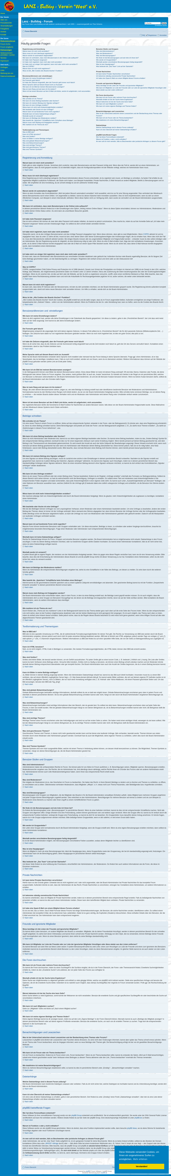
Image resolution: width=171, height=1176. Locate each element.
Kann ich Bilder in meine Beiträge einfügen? (38, 138)
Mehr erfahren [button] (140, 1159)
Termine (3, 58)
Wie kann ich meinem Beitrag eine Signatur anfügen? (41, 103)
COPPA (146, 234)
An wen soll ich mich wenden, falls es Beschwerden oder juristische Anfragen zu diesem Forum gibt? (130, 141)
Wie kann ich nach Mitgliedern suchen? (109, 104)
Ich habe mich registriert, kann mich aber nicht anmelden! (42, 62)
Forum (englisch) (6, 47)
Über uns (3, 20)
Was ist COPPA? (28, 66)
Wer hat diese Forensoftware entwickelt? (110, 137)
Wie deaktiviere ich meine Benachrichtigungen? (112, 120)
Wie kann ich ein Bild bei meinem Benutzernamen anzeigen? (43, 87)
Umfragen (4, 67)
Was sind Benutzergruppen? (106, 55)
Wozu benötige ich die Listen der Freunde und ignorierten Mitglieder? (120, 85)
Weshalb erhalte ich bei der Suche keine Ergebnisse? (114, 99)
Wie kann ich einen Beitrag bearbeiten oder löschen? (41, 101)
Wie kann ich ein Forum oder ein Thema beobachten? (114, 118)
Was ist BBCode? (29, 132)
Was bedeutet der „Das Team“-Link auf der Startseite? (114, 66)
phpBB (87, 1171)
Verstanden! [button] (141, 1166)
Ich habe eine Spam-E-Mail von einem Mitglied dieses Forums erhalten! (120, 78)
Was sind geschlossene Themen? (34, 147)
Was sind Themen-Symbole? (32, 149)
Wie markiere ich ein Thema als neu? (35, 124)
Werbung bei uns (6, 73)
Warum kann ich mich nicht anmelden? (36, 51)
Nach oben (29, 170)
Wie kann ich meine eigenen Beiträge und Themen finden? (116, 106)
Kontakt (3, 35)
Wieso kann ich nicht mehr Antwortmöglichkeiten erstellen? (43, 107)
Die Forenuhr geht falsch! (31, 80)
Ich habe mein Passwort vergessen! (35, 60)
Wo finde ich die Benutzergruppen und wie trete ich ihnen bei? (117, 58)
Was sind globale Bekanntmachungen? (36, 141)
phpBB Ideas (132, 1128)
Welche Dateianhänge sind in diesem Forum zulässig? (114, 127)
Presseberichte (6, 23)
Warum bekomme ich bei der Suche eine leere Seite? (114, 102)
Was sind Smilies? (29, 136)
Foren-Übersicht (31, 31)
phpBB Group (76, 1115)
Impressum (4, 61)
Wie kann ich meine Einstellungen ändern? (37, 78)
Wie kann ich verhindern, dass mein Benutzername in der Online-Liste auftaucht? (50, 58)
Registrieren (152, 35)
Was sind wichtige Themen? (32, 145)
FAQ (143, 35)
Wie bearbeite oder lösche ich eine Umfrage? (38, 109)
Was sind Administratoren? (105, 51)
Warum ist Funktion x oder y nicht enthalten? (111, 139)
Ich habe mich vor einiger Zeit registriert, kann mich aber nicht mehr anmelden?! (50, 64)
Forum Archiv (5, 44)
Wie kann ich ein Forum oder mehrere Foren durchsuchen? (116, 97)
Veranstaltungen (6, 26)
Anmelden (163, 35)
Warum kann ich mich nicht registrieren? (36, 68)
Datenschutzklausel (7, 76)
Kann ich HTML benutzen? (32, 134)
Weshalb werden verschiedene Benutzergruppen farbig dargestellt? (119, 62)
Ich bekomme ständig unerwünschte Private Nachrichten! (115, 76)
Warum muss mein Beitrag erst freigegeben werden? (41, 122)
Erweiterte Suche (161, 25)
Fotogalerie (4, 29)
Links (2, 70)
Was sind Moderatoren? (104, 53)
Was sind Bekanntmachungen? (33, 143)
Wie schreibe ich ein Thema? (33, 98)
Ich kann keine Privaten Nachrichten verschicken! (113, 74)
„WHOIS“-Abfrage (51, 1143)
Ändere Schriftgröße (165, 30)
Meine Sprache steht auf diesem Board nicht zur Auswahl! (42, 85)
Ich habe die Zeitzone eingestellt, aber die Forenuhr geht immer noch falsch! (49, 82)
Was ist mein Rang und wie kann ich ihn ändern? (39, 89)
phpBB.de (138, 1118)
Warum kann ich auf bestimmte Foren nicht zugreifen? (41, 111)
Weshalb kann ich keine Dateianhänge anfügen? (39, 114)
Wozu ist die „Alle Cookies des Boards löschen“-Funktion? (43, 71)
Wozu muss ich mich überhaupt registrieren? (38, 53)
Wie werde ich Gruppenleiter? (106, 60)
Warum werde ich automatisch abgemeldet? (38, 55)
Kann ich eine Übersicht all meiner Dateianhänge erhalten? (116, 129)
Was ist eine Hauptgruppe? (105, 64)
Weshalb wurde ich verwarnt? (33, 116)
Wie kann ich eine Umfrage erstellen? (35, 105)
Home (2, 13)
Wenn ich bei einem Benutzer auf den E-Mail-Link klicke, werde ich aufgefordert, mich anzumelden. (57, 91)
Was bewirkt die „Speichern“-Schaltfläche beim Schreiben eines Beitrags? (48, 120)
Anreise (3, 32)
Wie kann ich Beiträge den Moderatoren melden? (39, 118)
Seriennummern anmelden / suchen (7, 54)
